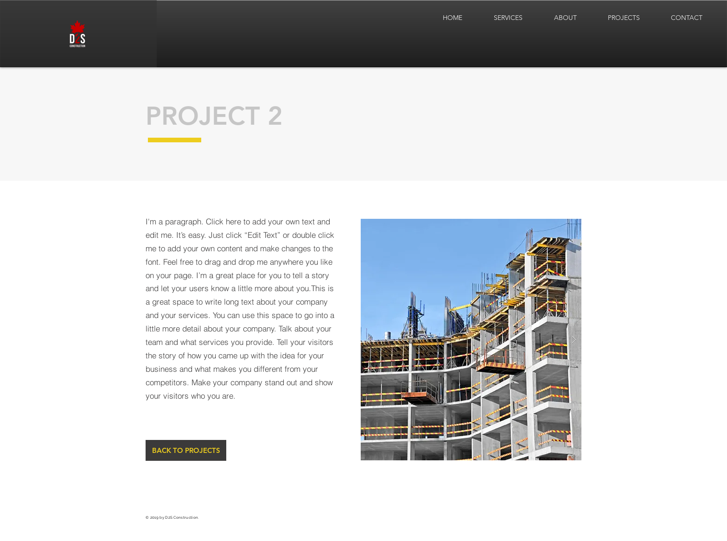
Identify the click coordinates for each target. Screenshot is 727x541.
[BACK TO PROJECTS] (186, 450)
